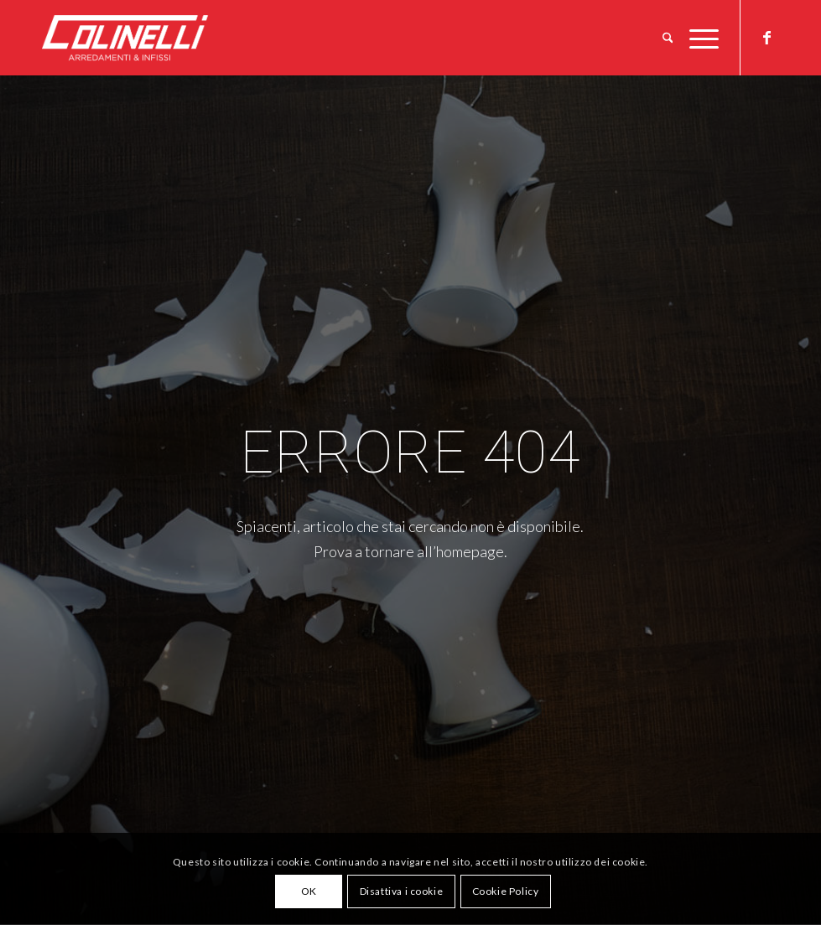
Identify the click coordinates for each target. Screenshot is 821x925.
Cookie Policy (505, 891)
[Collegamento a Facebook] (766, 36)
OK (309, 891)
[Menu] (700, 37)
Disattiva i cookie (402, 891)
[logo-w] (152, 37)
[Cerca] (668, 37)
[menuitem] (668, 37)
